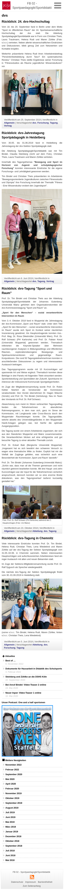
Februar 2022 (12, 769)
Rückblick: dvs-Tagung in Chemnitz (27, 538)
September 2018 (13, 846)
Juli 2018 (10, 850)
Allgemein (9, 122)
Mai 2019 (10, 822)
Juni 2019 (10, 817)
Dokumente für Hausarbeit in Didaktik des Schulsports (33, 668)
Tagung (54, 122)
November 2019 (13, 793)
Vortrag (8, 125)
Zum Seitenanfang (32, 886)
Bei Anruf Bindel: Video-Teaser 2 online (25, 684)
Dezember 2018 (13, 836)
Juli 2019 (10, 812)
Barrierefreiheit (45, 882)
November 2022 (13, 764)
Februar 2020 (12, 788)
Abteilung (37, 531)
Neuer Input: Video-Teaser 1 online (23, 693)
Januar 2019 (11, 831)
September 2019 (13, 803)
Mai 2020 (10, 779)
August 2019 (11, 807)
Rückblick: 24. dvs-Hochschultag (26, 21)
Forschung (43, 122)
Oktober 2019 (12, 798)
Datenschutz (17, 882)
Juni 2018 (10, 855)
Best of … (10, 660)
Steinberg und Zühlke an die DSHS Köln (26, 676)
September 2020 (13, 774)
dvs (34, 122)
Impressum (30, 882)
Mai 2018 (10, 860)
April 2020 (10, 783)
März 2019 (10, 826)
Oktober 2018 (12, 841)
